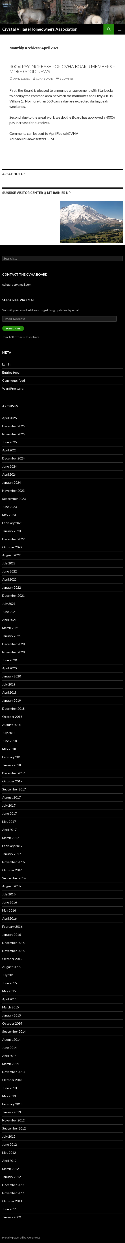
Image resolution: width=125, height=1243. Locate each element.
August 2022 (11, 555)
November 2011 (13, 1193)
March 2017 (10, 838)
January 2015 (11, 1015)
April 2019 (9, 692)
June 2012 (9, 1144)
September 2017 (14, 789)
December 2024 (13, 458)
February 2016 (12, 926)
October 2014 (12, 1023)
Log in (6, 364)
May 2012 (9, 1152)
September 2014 (14, 1031)
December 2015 (13, 943)
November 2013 (13, 1072)
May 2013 (9, 1096)
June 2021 (9, 612)
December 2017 (13, 773)
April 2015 (9, 999)
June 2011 (9, 1209)
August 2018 (11, 725)
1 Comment (68, 78)
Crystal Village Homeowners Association (39, 29)
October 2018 (12, 716)
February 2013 (12, 1104)
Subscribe (13, 328)
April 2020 (9, 668)
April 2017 (9, 830)
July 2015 (8, 975)
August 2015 (11, 967)
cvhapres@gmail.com (16, 284)
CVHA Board (44, 78)
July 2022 (8, 563)
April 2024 (9, 474)
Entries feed (11, 372)
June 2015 (9, 983)
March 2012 (10, 1169)
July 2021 (8, 603)
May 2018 (9, 749)
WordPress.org (13, 388)
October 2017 (12, 781)
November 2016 (13, 862)
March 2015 (10, 1007)
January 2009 (11, 1217)
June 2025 (9, 442)
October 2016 (12, 870)
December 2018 (13, 708)
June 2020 (9, 660)
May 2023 (9, 515)
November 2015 (13, 951)
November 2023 (13, 490)
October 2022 (12, 547)
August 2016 (11, 886)
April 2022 (9, 579)
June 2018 (9, 741)
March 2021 (10, 628)
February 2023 (12, 523)
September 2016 (14, 878)
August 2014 (11, 1039)
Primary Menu (119, 29)
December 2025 (13, 426)
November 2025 (13, 434)
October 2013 (12, 1080)
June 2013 (9, 1088)
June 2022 (9, 571)
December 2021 (13, 595)
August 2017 (11, 797)
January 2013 (11, 1112)
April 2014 (9, 1056)
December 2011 (13, 1185)
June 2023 (9, 507)
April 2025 (9, 450)
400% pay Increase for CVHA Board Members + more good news (62, 69)
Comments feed (13, 380)
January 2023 (11, 531)
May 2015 (9, 991)
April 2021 (9, 620)
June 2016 (9, 902)
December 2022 (13, 539)
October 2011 (12, 1201)
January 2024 (11, 482)
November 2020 (13, 652)
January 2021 (11, 636)
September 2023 (14, 499)
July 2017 (8, 805)
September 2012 (14, 1128)
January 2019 (11, 700)
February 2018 (12, 757)
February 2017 (12, 846)
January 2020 (11, 676)
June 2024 (9, 466)
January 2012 (11, 1177)
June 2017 (9, 813)
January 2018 (11, 765)
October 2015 (12, 959)
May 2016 (9, 910)
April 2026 (9, 418)
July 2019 (8, 684)
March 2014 (10, 1064)
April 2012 (9, 1160)
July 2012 (8, 1136)
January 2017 (11, 854)
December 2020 (13, 644)
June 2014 (9, 1047)
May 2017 (9, 821)
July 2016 (8, 894)
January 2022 (11, 587)
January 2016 (11, 934)
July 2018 (8, 733)
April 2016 (9, 918)
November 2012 (13, 1120)
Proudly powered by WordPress (21, 1237)
